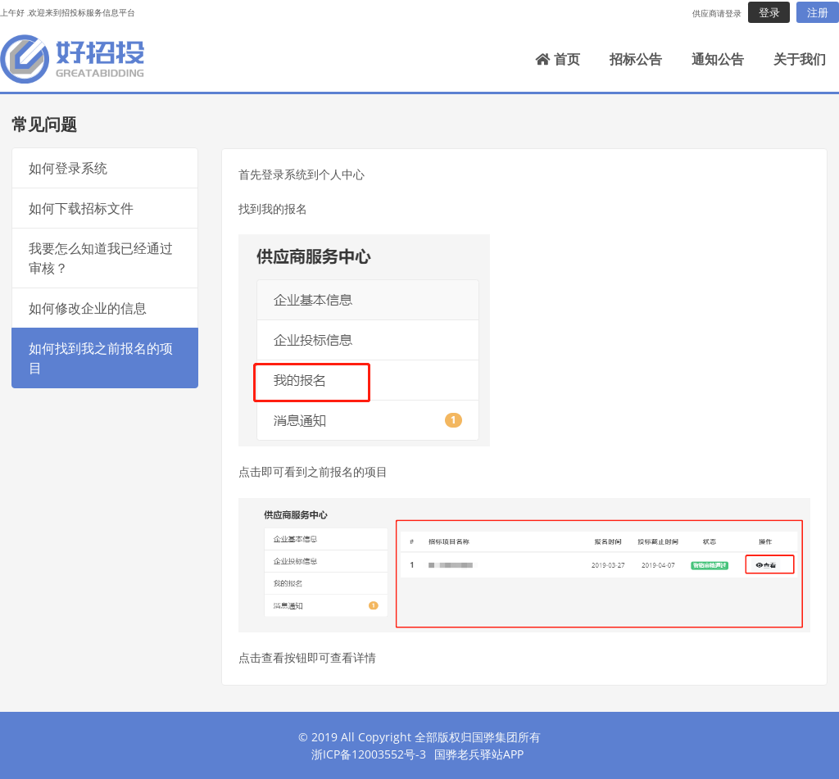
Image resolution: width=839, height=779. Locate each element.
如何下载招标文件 (81, 208)
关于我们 (799, 59)
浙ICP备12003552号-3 (368, 754)
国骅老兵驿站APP (479, 754)
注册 (817, 12)
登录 (769, 12)
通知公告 (718, 59)
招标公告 (636, 59)
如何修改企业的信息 (88, 308)
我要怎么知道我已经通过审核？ (101, 258)
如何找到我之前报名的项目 (101, 358)
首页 (557, 59)
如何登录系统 (68, 168)
